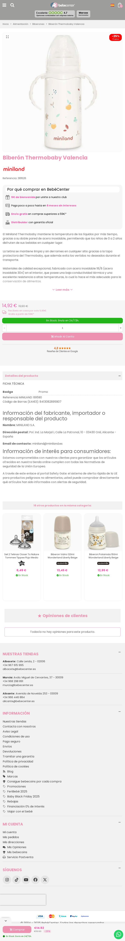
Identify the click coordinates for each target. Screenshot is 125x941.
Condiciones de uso (16, 736)
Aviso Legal (10, 731)
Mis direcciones (13, 842)
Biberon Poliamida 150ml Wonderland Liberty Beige (103, 556)
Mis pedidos (11, 837)
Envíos (7, 746)
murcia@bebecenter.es (18, 685)
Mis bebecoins (15, 852)
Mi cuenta (9, 832)
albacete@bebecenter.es (19, 669)
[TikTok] (16, 879)
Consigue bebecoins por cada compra (32, 781)
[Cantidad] (62, 328)
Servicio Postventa (18, 857)
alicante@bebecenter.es (19, 701)
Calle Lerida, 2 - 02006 (24, 661)
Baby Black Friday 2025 (21, 796)
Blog (8, 771)
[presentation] (23, 899)
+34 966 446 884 (14, 697)
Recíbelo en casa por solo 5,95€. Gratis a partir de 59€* (27, 312)
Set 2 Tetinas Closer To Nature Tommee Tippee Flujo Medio (21, 556)
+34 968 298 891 (13, 681)
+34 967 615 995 (13, 665)
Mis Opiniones (14, 847)
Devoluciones (12, 751)
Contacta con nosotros (19, 726)
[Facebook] (35, 879)
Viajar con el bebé (18, 811)
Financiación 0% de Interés (23, 806)
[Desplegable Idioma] (112, 5)
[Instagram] (7, 879)
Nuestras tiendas (14, 721)
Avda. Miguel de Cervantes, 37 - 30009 (33, 677)
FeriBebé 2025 (15, 791)
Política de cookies (16, 766)
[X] (45, 879)
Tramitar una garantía (18, 756)
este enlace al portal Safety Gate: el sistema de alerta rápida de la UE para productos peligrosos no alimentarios (60, 475)
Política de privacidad (18, 761)
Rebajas (10, 801)
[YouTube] (26, 879)
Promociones (14, 786)
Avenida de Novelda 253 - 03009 (30, 693)
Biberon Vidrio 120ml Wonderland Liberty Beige (63, 556)
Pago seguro (11, 741)
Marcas (83, 13)
